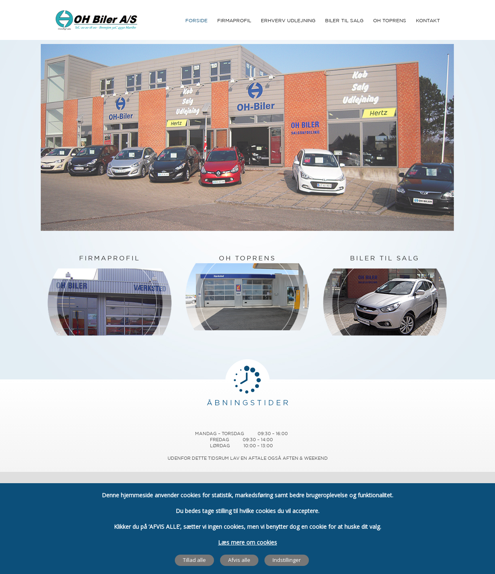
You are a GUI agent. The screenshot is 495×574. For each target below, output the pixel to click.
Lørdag (220, 446)
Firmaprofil (234, 21)
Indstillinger (287, 560)
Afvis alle (239, 560)
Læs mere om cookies (247, 542)
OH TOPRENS (247, 259)
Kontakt (428, 21)
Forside (196, 21)
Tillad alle (194, 560)
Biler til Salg (344, 21)
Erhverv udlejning (288, 21)
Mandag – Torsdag (219, 434)
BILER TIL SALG (384, 259)
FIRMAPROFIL (109, 259)
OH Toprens (389, 21)
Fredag (219, 440)
